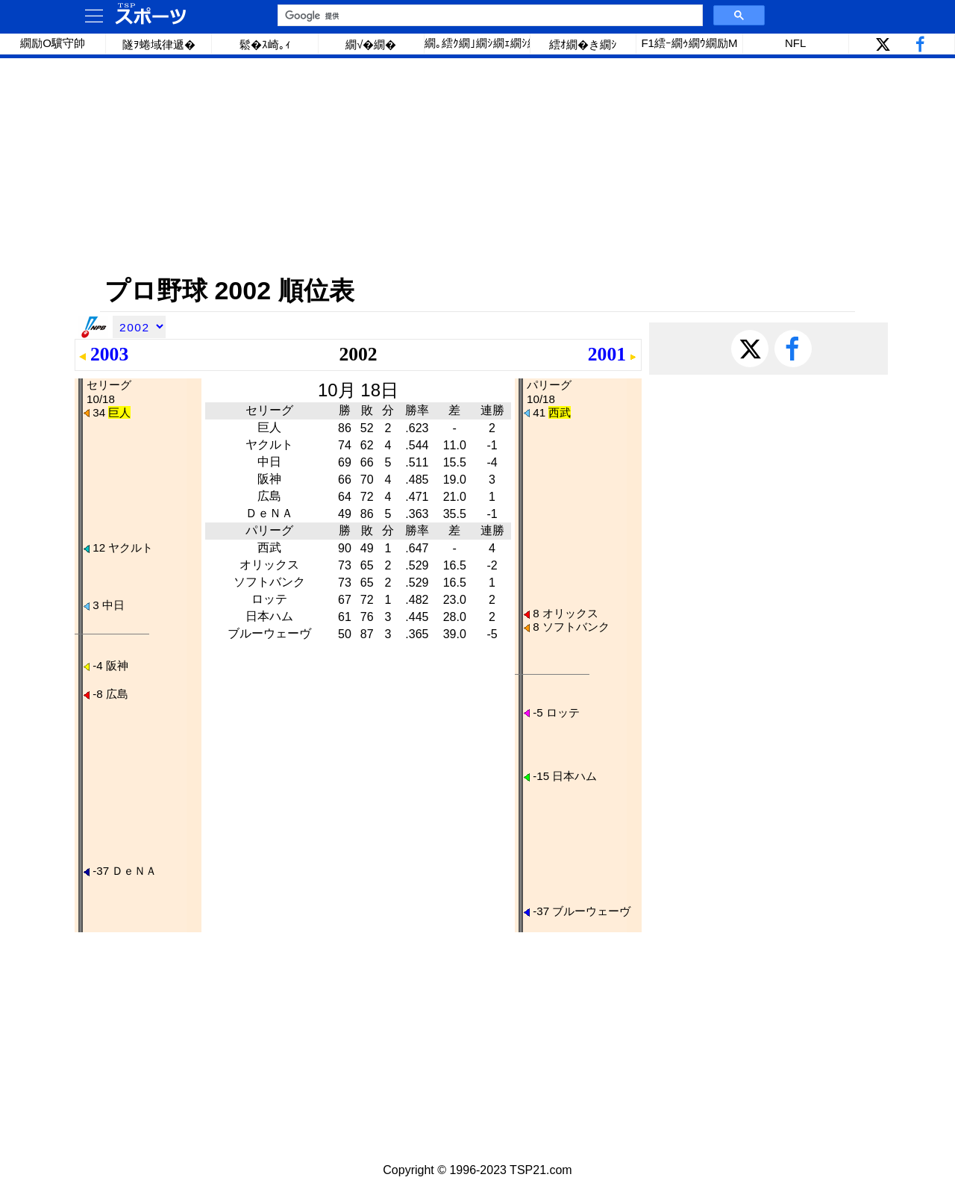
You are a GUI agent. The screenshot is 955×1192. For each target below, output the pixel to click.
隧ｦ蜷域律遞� (158, 44)
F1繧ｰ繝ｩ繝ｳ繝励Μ (689, 43)
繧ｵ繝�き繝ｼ (583, 44)
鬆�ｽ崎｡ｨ (265, 44)
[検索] (488, 15)
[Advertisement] (477, 166)
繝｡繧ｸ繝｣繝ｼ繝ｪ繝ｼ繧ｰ (477, 43)
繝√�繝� (370, 44)
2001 (607, 354)
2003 (109, 354)
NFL (795, 43)
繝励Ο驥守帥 (52, 43)
